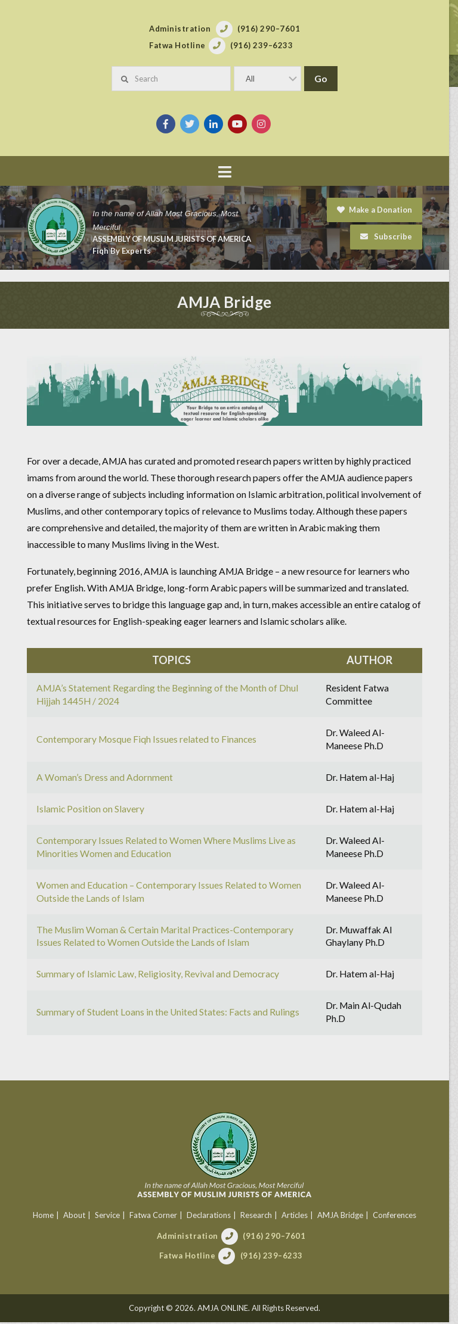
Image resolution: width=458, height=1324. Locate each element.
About (78, 1216)
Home (47, 1216)
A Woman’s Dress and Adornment (105, 778)
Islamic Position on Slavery (91, 810)
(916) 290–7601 (278, 1237)
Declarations (213, 1216)
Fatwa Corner (157, 1216)
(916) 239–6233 (276, 1257)
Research (260, 1216)
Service (111, 1216)
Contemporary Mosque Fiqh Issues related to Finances (147, 740)
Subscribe (394, 236)
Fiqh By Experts (122, 251)
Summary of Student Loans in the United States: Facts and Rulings (168, 1013)
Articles (299, 1216)
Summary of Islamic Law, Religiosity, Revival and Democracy (158, 975)
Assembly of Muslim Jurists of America (172, 239)
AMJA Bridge (344, 1216)
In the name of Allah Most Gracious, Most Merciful (166, 220)
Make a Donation (382, 209)
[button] (229, 171)
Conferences (398, 1216)
